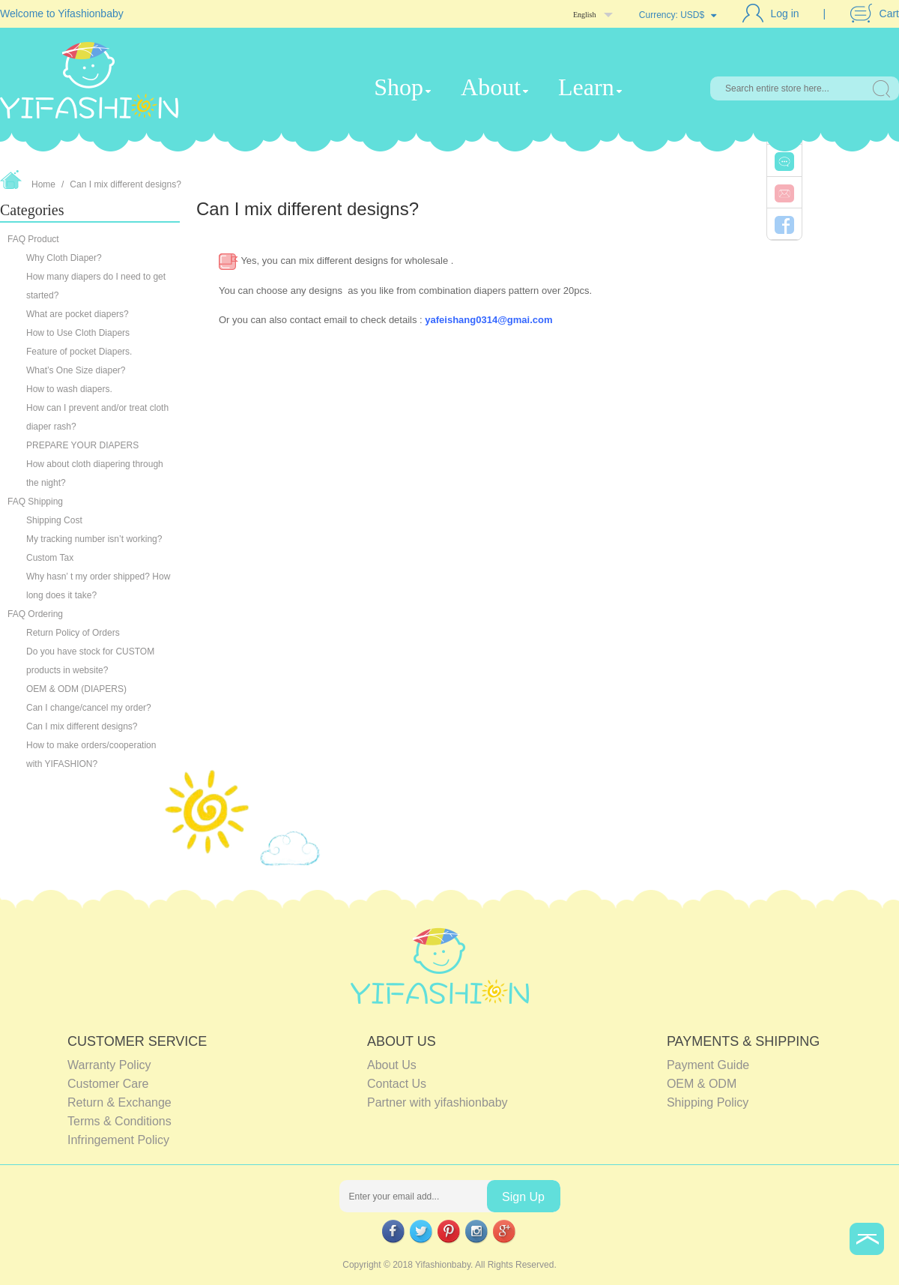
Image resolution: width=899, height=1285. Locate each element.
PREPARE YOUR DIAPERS (84, 445)
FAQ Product (33, 239)
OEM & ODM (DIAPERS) (76, 689)
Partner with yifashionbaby (437, 1102)
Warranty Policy (109, 1065)
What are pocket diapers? (77, 314)
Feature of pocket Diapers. (79, 351)
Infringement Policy (118, 1140)
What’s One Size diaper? (76, 370)
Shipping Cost (54, 520)
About (491, 86)
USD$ (692, 15)
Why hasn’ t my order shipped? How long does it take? (98, 586)
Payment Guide (708, 1065)
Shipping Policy (707, 1102)
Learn (586, 86)
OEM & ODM (701, 1083)
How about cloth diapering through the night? (94, 473)
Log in (785, 13)
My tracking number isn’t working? (95, 539)
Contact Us (396, 1083)
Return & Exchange (119, 1102)
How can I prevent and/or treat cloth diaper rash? (97, 417)
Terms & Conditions (119, 1121)
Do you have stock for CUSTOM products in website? (90, 660)
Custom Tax (49, 558)
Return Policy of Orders (73, 633)
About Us (392, 1065)
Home (43, 184)
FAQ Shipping (35, 501)
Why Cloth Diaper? (64, 258)
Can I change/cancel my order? (90, 707)
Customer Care (107, 1083)
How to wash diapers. (69, 389)
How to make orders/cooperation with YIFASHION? (91, 754)
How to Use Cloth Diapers (78, 333)
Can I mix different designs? (125, 184)
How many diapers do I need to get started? (96, 286)
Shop (398, 86)
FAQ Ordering (35, 614)
